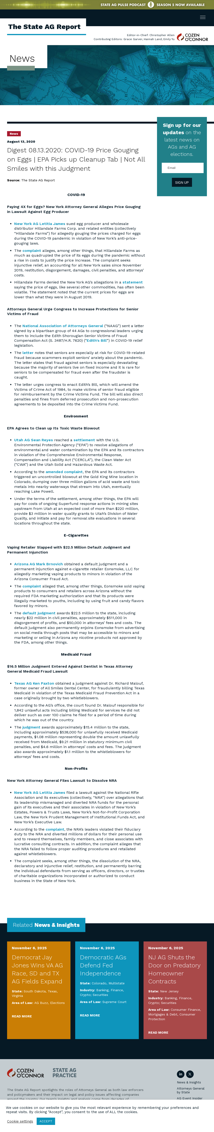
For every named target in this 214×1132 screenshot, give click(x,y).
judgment (31, 727)
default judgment (39, 613)
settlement (84, 440)
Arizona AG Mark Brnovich (38, 564)
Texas (52, 991)
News (14, 133)
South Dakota (35, 991)
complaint (31, 250)
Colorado (99, 983)
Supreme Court (114, 1002)
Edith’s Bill (97, 340)
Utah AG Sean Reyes (33, 440)
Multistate (117, 983)
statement (132, 282)
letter (28, 352)
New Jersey (169, 991)
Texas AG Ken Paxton (34, 683)
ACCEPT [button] (45, 1121)
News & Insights (189, 1082)
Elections (57, 1003)
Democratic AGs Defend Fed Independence (103, 965)
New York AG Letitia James (39, 223)
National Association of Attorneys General (62, 326)
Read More (22, 1016)
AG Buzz (41, 1003)
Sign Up (182, 182)
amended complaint (64, 472)
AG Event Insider (189, 1098)
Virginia (17, 996)
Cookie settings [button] (20, 1121)
